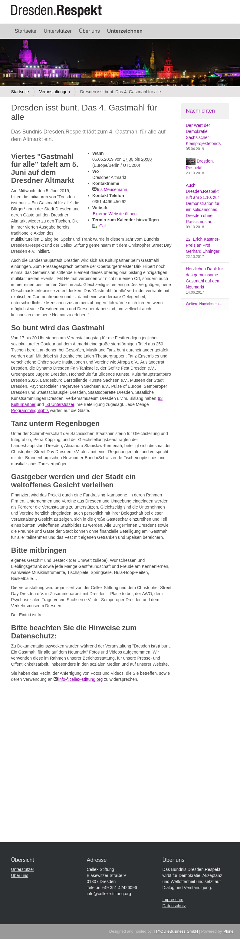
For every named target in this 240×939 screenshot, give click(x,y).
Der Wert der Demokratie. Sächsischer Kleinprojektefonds (203, 134)
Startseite (26, 31)
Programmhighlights (30, 410)
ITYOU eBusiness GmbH (176, 931)
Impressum (173, 899)
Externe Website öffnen (114, 213)
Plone (228, 931)
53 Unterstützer (59, 404)
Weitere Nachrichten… (204, 304)
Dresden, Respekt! (200, 164)
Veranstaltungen (54, 91)
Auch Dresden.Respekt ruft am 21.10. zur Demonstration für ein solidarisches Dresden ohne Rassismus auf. (202, 203)
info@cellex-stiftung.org (80, 679)
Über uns (89, 31)
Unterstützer (58, 31)
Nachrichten (200, 111)
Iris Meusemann (112, 189)
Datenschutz (174, 905)
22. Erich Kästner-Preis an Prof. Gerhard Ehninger (203, 245)
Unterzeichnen (125, 31)
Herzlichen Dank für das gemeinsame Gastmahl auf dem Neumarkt (204, 277)
